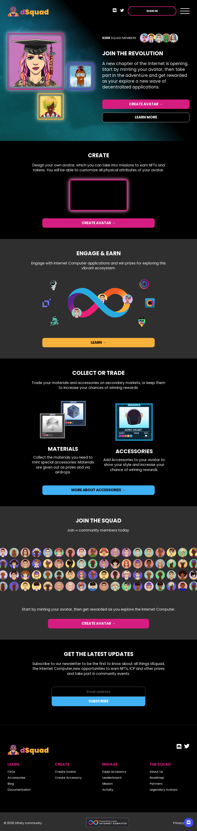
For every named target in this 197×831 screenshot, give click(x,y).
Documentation (19, 790)
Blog (10, 784)
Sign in (152, 11)
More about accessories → (98, 490)
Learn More (146, 117)
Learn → (98, 342)
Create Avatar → (146, 104)
